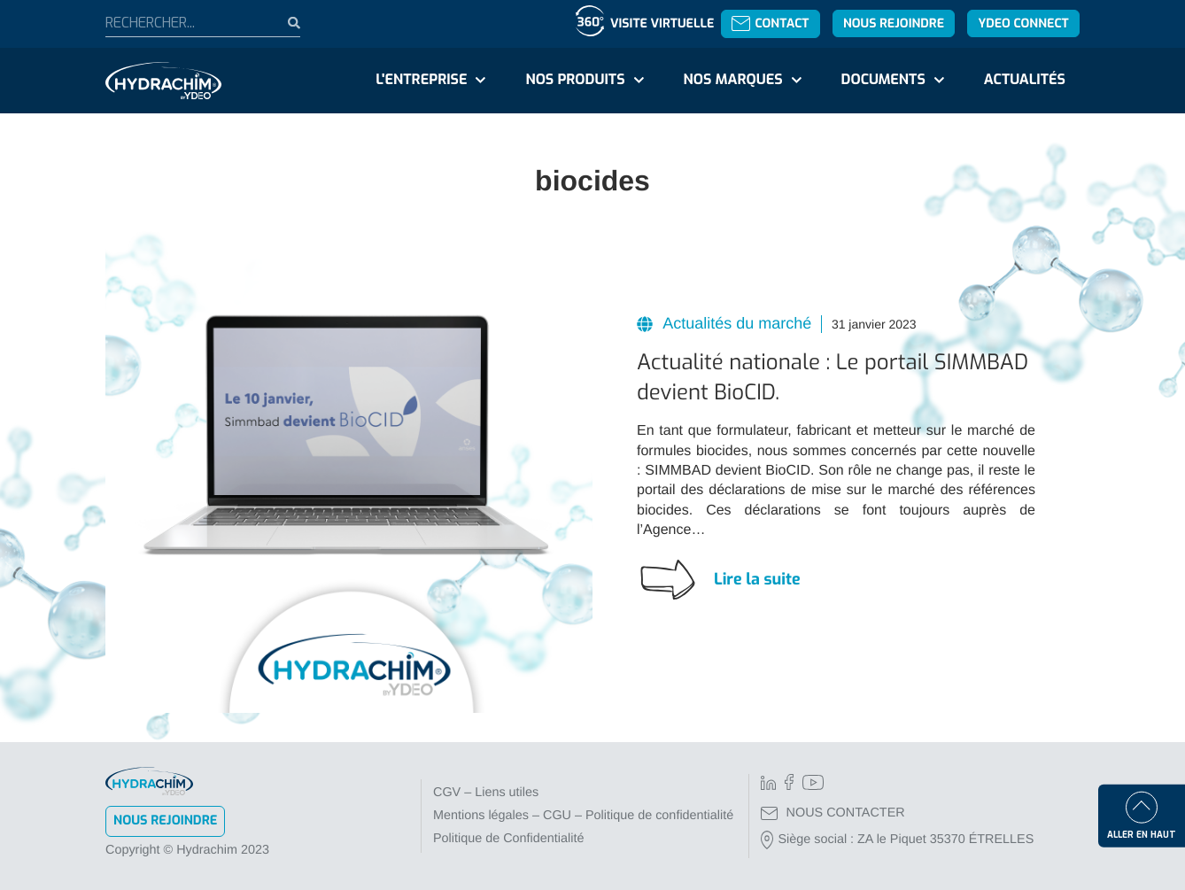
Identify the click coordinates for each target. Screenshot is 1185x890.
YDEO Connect (1023, 23)
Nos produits (574, 80)
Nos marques (732, 80)
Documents (883, 80)
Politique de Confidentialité (508, 839)
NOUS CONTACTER (833, 813)
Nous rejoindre (893, 23)
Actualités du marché (735, 323)
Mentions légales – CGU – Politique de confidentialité (583, 816)
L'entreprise (421, 80)
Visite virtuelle (662, 23)
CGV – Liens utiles (485, 793)
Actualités (1024, 80)
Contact (770, 23)
